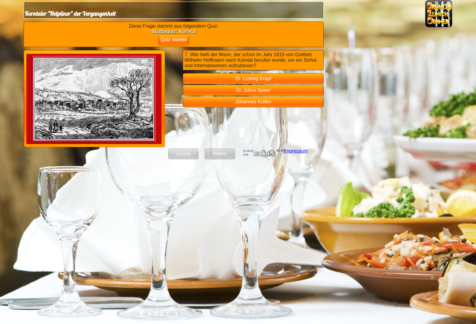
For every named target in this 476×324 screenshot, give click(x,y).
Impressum (296, 150)
